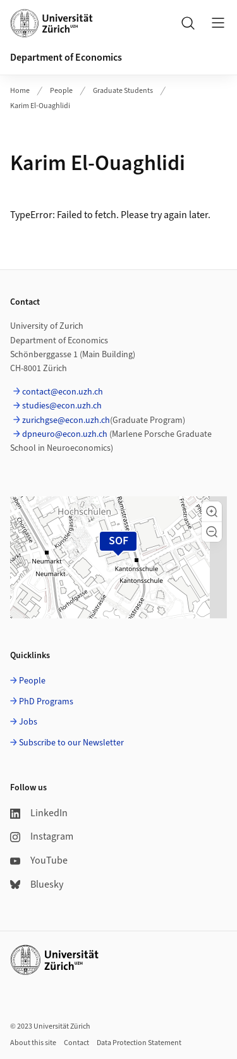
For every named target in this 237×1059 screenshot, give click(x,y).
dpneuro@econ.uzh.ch (64, 434)
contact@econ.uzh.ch (62, 392)
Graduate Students (123, 90)
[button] (212, 511)
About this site (33, 1043)
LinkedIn (39, 813)
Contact (76, 1043)
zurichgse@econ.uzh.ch (66, 420)
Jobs (28, 722)
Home (20, 90)
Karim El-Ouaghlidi (40, 106)
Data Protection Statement (139, 1043)
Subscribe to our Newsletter (71, 743)
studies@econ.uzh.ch (62, 406)
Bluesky (36, 884)
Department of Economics (66, 57)
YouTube (39, 860)
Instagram (41, 836)
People (61, 90)
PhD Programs (46, 701)
